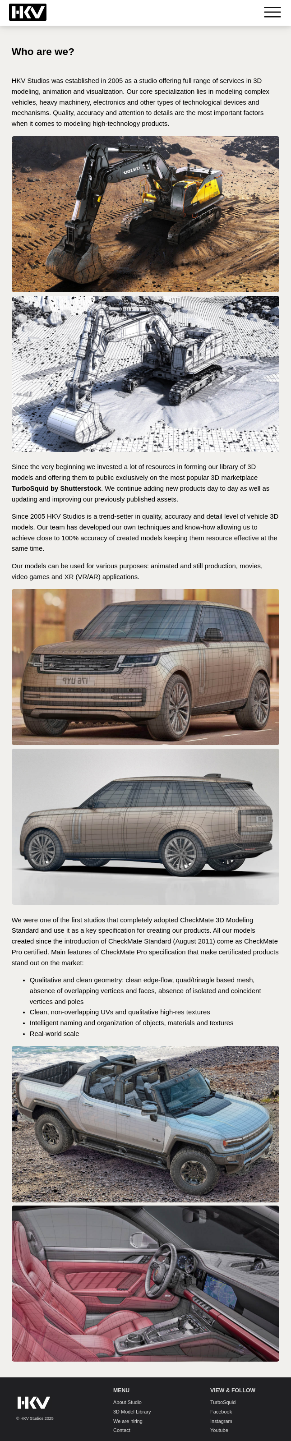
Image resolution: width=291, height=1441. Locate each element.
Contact (121, 1430)
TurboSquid (223, 1402)
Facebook (221, 1411)
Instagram (221, 1420)
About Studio (127, 1402)
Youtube (219, 1430)
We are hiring (128, 1420)
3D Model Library (132, 1411)
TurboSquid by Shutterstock (56, 488)
